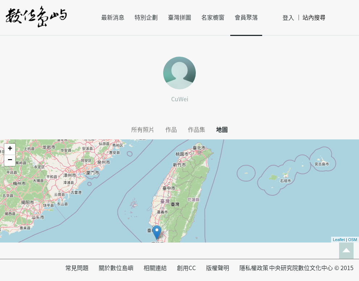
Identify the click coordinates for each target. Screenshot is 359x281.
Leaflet (339, 239)
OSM (352, 239)
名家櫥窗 (212, 17)
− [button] (10, 160)
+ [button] (10, 149)
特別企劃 (146, 17)
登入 (288, 18)
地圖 (222, 130)
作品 (171, 130)
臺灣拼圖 (179, 17)
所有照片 (142, 130)
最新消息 (112, 17)
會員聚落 (246, 17)
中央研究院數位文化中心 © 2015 (311, 268)
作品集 (196, 130)
